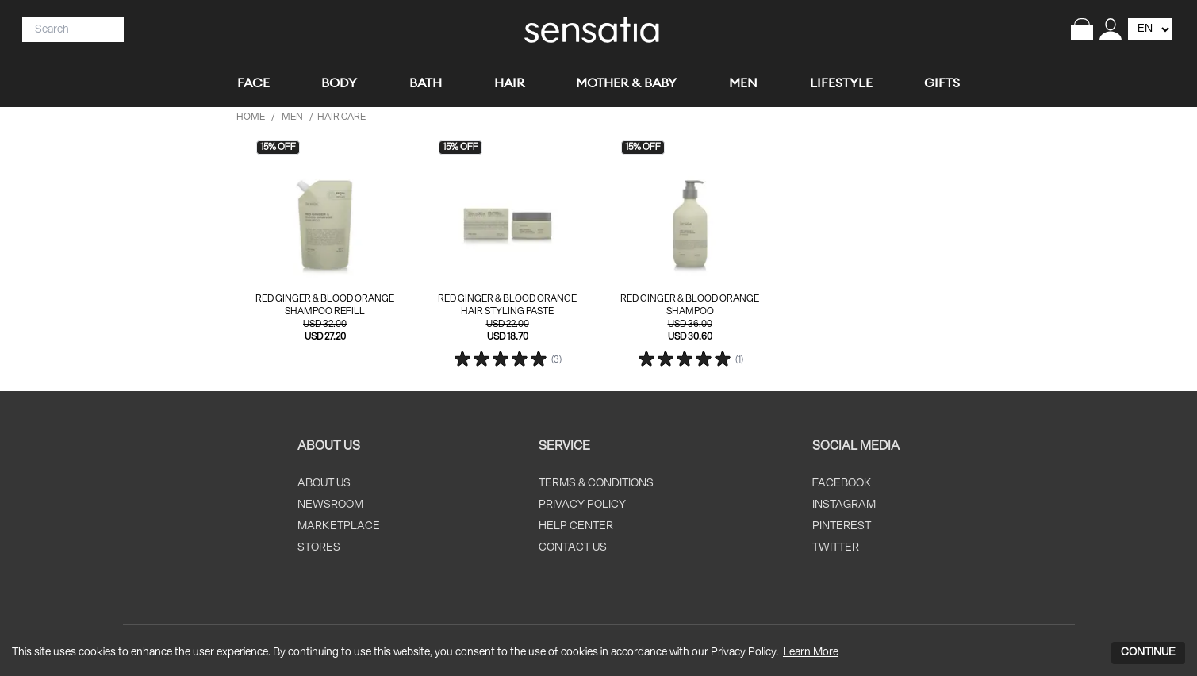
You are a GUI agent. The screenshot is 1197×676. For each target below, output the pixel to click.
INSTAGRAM (844, 505)
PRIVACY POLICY (582, 505)
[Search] (66, 29)
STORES (318, 548)
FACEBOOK (842, 484)
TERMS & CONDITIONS (596, 484)
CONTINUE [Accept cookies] (1148, 653)
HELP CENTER (576, 526)
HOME (250, 117)
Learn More (810, 653)
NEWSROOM (330, 505)
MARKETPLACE (338, 526)
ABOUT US (324, 484)
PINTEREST (841, 526)
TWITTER (835, 548)
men (292, 117)
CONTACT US (573, 548)
